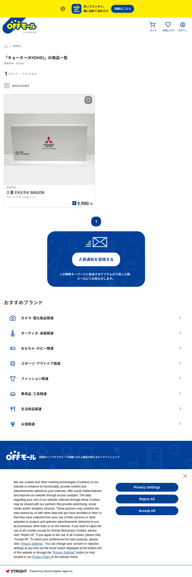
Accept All (147, 511)
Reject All (147, 499)
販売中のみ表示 (16, 86)
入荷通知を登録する (96, 259)
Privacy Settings (147, 487)
